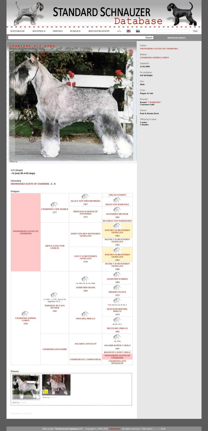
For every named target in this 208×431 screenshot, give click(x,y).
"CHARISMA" (154, 102)
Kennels (39, 30)
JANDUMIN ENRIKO (117, 279)
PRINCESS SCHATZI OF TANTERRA (85, 212)
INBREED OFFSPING (81, 50)
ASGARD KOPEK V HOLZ (117, 345)
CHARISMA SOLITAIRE (55, 349)
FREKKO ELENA (117, 292)
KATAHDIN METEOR (117, 214)
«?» (119, 30)
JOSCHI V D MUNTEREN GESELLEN (117, 231)
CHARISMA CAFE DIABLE (54, 209)
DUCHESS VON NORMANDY (117, 221)
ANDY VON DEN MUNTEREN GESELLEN (85, 235)
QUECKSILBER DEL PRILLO (117, 310)
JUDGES (75, 30)
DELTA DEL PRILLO (117, 328)
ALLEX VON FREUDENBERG (86, 201)
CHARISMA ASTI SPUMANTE (117, 362)
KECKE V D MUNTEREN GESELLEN (117, 240)
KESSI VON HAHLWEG (117, 204)
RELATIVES (16, 50)
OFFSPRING (30, 50)
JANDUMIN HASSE (85, 287)
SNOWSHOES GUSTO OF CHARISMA (25, 232)
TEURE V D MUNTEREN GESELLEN (117, 265)
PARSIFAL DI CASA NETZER (55, 306)
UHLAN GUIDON (117, 195)
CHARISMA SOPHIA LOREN (25, 319)
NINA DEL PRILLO (85, 318)
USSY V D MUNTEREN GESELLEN (85, 257)
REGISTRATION (99, 30)
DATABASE (17, 30)
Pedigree (63, 50)
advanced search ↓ (177, 37)
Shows (58, 30)
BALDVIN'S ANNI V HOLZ (117, 352)
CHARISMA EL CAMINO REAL (85, 359)
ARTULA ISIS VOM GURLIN (54, 247)
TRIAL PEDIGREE (47, 50)
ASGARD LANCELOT (85, 344)
